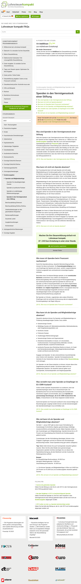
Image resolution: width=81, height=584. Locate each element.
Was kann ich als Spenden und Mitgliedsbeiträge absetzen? (55, 106)
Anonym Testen (57, 250)
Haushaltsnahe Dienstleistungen (13, 135)
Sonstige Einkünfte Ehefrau (12, 164)
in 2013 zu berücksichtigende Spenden (53, 493)
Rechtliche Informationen (11, 95)
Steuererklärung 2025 (50, 120)
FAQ (30, 12)
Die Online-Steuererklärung (16, 7)
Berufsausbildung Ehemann (13, 202)
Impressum (7, 99)
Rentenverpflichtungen (12, 215)
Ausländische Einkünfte (11, 153)
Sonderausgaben (41, 87)
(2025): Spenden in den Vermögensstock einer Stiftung (54, 122)
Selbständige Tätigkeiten (11, 146)
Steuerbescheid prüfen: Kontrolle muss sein (17, 84)
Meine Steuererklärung (10, 54)
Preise (24, 12)
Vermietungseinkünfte (10, 168)
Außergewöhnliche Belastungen (13, 229)
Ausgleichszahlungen (11, 222)
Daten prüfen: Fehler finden (12, 75)
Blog (35, 12)
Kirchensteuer (9, 226)
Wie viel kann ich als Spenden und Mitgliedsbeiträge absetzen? (56, 113)
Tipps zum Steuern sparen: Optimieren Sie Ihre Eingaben (16, 70)
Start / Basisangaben (10, 125)
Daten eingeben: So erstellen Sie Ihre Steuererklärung (15, 65)
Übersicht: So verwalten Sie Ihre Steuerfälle (16, 51)
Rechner (6, 91)
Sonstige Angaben (9, 233)
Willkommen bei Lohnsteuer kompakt (15, 47)
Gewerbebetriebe (9, 150)
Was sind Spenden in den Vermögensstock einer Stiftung (54, 100)
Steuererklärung (73, 359)
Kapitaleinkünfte (9, 143)
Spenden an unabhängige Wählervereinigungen (14, 192)
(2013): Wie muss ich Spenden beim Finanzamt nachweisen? (54, 304)
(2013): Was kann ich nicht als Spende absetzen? (51, 226)
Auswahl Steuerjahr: (9, 117)
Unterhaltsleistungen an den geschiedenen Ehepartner (13, 211)
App (2, 12)
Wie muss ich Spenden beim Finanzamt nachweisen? (53, 104)
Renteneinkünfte (9, 157)
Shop (41, 12)
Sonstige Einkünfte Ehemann (12, 160)
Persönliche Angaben (10, 128)
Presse (6, 102)
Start (8, 12)
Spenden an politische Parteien (16, 188)
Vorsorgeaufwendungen (11, 171)
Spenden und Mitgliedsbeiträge (56, 87)
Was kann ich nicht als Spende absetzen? (50, 102)
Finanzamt (55, 143)
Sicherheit (15, 12)
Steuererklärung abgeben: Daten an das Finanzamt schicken (15, 80)
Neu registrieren (22, 16)
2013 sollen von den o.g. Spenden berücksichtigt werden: (53, 504)
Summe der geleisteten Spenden (45, 485)
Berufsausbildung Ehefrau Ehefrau (15, 206)
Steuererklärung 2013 (62, 118)
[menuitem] (7, 16)
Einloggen (35, 16)
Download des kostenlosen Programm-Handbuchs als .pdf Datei (17, 107)
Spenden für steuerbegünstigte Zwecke (16, 183)
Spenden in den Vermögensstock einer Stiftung (17, 198)
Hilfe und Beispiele (9, 88)
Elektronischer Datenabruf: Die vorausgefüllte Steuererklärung (13, 59)
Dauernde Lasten (10, 219)
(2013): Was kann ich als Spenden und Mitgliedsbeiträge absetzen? (56, 374)
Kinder (6, 132)
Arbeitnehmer (8, 139)
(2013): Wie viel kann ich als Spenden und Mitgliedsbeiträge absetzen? (57, 475)
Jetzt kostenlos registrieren (57, 246)
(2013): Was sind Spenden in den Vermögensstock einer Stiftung (55, 159)
